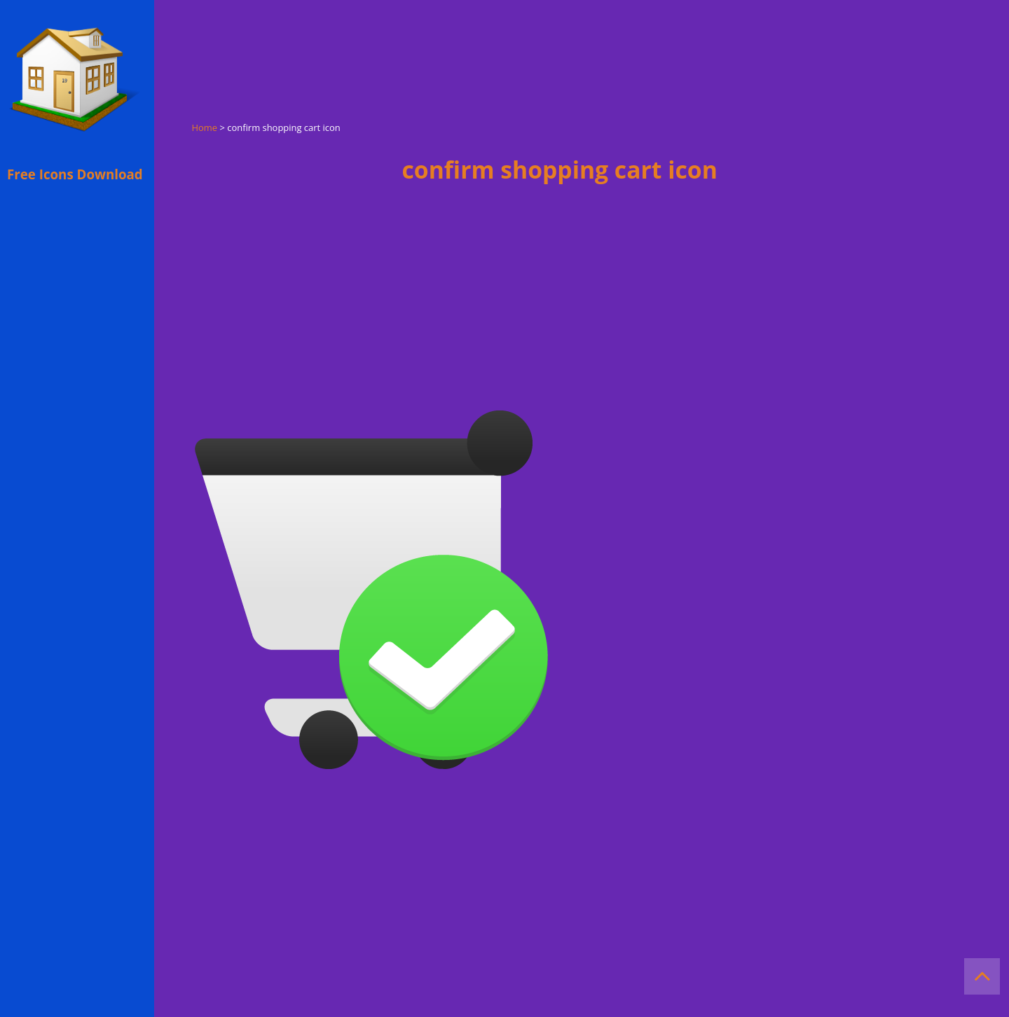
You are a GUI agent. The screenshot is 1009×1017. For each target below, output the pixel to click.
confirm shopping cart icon (560, 169)
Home (205, 127)
